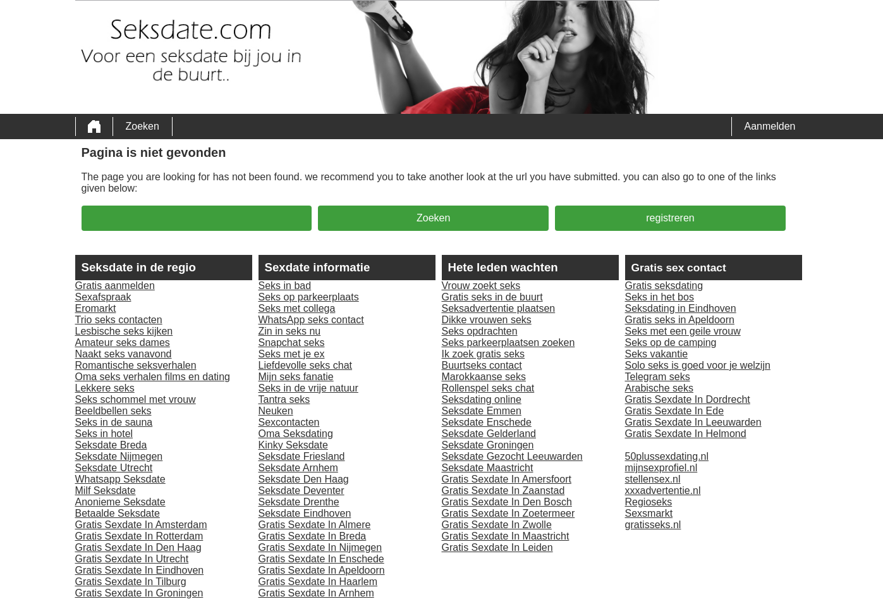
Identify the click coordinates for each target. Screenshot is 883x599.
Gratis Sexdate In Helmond (685, 433)
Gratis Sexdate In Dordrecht (687, 399)
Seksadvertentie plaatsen (499, 308)
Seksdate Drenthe (299, 502)
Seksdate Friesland (302, 456)
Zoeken (142, 126)
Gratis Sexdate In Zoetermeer (508, 513)
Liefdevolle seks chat (306, 365)
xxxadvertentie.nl (663, 490)
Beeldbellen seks (113, 410)
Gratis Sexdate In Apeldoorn (322, 570)
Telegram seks (657, 376)
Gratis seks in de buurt (492, 297)
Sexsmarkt (649, 513)
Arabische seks (659, 388)
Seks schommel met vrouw (135, 399)
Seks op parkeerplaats (309, 297)
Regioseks (649, 502)
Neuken (276, 410)
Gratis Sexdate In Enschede (321, 558)
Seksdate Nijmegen (119, 456)
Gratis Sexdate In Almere (315, 524)
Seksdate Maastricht (487, 467)
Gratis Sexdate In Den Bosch (507, 502)
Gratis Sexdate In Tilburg (130, 581)
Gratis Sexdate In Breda (313, 536)
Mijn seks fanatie (296, 376)
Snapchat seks (292, 342)
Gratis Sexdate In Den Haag (138, 547)
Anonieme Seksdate (120, 502)
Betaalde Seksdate (117, 513)
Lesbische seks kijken (124, 331)
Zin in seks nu (290, 331)
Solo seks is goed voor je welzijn (697, 365)
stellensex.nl (653, 479)
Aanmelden (770, 126)
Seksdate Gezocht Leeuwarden (512, 456)
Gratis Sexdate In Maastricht (505, 536)
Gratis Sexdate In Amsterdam (141, 524)
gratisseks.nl (653, 524)
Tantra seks (284, 399)
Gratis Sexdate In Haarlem (318, 581)
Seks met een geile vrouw (683, 331)
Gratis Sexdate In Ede (674, 410)
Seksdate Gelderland (489, 433)
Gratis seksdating (664, 285)
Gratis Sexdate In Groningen (139, 593)
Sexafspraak (103, 297)
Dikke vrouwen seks (487, 319)
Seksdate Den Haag (304, 479)
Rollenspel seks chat (488, 388)
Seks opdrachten (480, 331)
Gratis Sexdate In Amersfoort (506, 479)
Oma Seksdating (296, 433)
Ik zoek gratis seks (483, 354)
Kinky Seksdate (293, 445)
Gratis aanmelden (115, 285)
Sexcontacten (289, 422)
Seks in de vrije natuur (308, 388)
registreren (670, 218)
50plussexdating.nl (667, 456)
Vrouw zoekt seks (481, 285)
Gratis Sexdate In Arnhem (316, 593)
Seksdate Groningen (488, 445)
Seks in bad (285, 285)
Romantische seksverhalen (136, 365)
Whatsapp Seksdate (120, 479)
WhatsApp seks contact (311, 319)
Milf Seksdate (105, 490)
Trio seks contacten (118, 319)
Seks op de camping (671, 342)
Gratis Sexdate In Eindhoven (139, 570)
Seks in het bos (659, 297)
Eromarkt (95, 308)
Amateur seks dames (122, 342)
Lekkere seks (105, 388)
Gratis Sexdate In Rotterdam (139, 536)
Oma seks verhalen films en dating (152, 376)
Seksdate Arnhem (298, 467)
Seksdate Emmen (481, 410)
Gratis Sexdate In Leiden (497, 547)
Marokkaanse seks (484, 376)
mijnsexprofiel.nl (661, 467)
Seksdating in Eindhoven (680, 308)
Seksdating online (481, 399)
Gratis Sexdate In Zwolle (497, 524)
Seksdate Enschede (487, 422)
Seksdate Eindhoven (305, 513)
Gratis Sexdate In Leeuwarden (693, 422)
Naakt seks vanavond (123, 354)
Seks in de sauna (114, 422)
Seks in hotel (104, 433)
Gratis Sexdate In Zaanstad (503, 490)
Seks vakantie (656, 354)
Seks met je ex (292, 354)
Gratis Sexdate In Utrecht (132, 558)
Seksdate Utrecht (114, 467)
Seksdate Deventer (301, 490)
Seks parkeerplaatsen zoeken (508, 342)
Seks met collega (297, 308)
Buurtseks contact (482, 365)
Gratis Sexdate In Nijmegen (320, 547)
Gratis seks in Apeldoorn (679, 319)
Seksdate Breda (111, 445)
